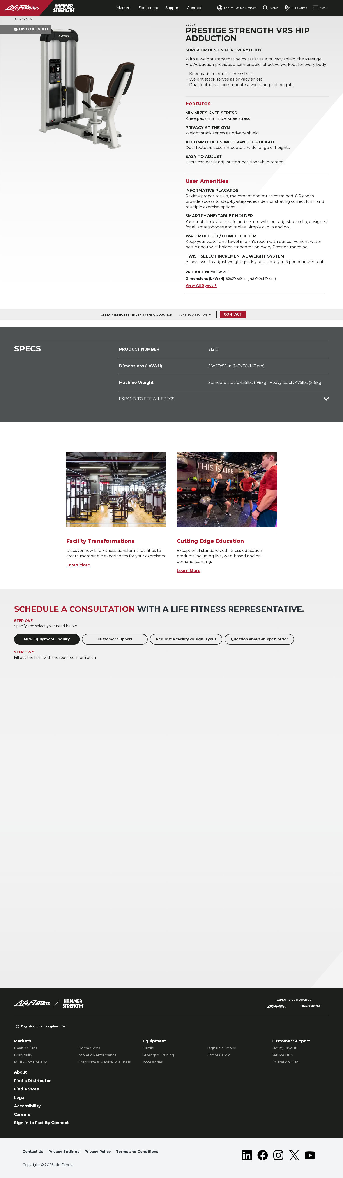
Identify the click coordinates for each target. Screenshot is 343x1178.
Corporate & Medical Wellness (104, 1062)
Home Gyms (89, 1048)
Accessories (153, 1062)
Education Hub (285, 1062)
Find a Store (26, 1089)
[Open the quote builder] (296, 8)
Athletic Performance (97, 1055)
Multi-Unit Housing (31, 1062)
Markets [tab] (124, 8)
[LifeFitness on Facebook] (262, 1155)
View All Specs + (201, 285)
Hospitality (23, 1055)
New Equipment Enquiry (47, 639)
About (20, 1072)
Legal (19, 1097)
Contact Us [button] (33, 1152)
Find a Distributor (32, 1080)
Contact (194, 8)
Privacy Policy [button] (98, 1152)
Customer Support (114, 639)
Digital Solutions (221, 1048)
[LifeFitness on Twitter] (294, 1155)
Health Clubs (25, 1048)
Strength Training (158, 1055)
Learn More (78, 565)
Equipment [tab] (148, 8)
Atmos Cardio (218, 1055)
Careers (22, 1114)
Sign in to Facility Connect (41, 1122)
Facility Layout (284, 1048)
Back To (23, 19)
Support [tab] (172, 8)
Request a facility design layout (186, 639)
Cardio (148, 1048)
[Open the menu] (320, 8)
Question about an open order (259, 639)
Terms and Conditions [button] (137, 1152)
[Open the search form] (270, 8)
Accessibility (27, 1106)
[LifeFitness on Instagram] (278, 1155)
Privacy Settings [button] (63, 1152)
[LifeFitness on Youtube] (310, 1155)
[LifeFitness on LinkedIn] (247, 1155)
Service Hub (282, 1055)
